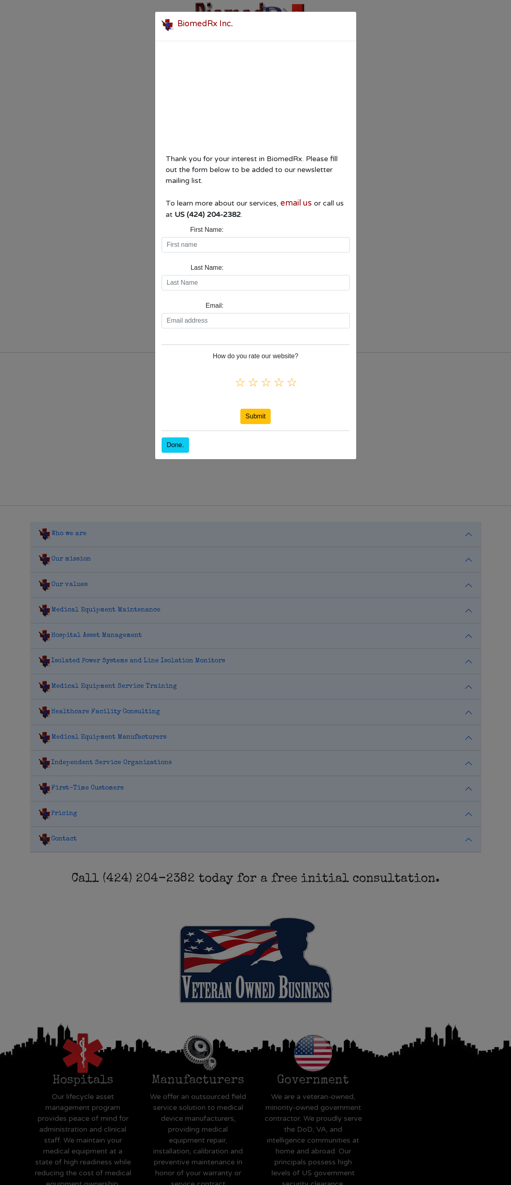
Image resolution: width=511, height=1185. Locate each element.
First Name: (207, 229)
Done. (175, 444)
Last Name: (207, 267)
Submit (256, 416)
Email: (214, 305)
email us (296, 203)
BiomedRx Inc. (205, 24)
